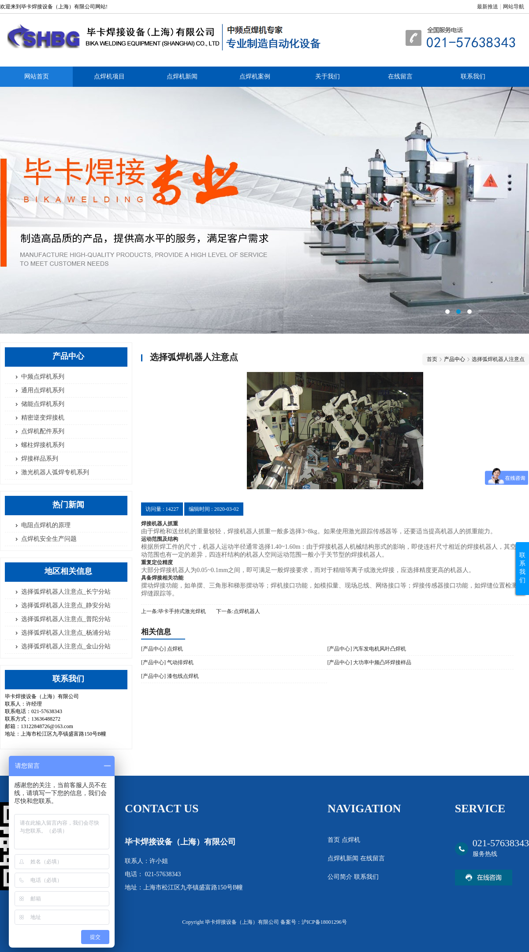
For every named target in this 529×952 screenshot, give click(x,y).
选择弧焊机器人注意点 (498, 359)
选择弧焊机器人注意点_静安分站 (66, 605)
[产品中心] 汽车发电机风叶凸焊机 (366, 649)
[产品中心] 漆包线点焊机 (170, 676)
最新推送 (487, 7)
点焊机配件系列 (42, 431)
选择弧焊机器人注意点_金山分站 (66, 646)
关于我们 (327, 76)
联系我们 (473, 76)
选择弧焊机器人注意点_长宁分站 (66, 591)
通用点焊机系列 (42, 390)
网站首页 (36, 76)
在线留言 (400, 76)
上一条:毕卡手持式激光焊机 (173, 611)
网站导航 (513, 7)
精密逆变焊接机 (42, 417)
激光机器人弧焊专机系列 (55, 472)
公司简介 (341, 877)
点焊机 (351, 840)
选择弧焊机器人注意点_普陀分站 (66, 619)
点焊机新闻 (182, 76)
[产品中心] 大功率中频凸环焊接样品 (369, 662)
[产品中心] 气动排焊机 (167, 662)
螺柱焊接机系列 (42, 445)
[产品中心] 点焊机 (162, 649)
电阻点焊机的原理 (46, 525)
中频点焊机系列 (42, 376)
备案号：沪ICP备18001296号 (313, 922)
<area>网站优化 (264, 210)
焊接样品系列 (39, 458)
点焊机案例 (254, 76)
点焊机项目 (109, 76)
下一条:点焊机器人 (238, 611)
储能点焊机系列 (42, 404)
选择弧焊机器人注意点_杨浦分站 (66, 632)
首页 (432, 359)
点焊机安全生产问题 (49, 539)
